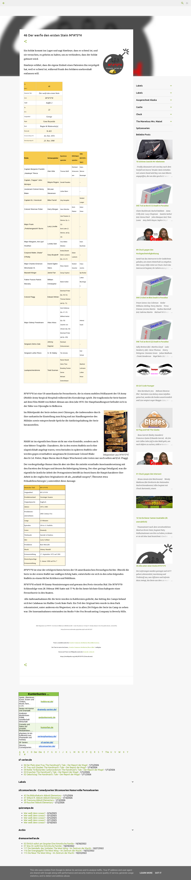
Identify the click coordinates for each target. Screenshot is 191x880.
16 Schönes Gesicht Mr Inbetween (150, 162)
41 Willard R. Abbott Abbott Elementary (42, 798)
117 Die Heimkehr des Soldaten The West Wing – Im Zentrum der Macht (57, 848)
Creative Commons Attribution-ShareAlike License (84, 642)
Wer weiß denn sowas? (34, 813)
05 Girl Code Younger (145, 386)
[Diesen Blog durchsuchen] (175, 3)
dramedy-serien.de (88, 652)
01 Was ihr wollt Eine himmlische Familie (43, 846)
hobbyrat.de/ (47, 701)
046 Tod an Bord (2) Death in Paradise (152, 342)
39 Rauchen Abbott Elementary (38, 802)
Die (40, 752)
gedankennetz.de (47, 717)
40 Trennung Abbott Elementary (39, 800)
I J (61, 752)
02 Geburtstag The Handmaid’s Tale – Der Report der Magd (52, 774)
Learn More (146, 873)
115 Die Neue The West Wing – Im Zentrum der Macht (49, 853)
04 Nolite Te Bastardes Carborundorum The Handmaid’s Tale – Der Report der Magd (63, 770)
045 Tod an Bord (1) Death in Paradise (152, 206)
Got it (158, 873)
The (107, 752)
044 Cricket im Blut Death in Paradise (152, 298)
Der (35, 752)
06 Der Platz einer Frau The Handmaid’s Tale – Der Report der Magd (55, 765)
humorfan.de (47, 727)
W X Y (123, 752)
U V (113, 752)
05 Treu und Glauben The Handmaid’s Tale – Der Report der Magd (55, 767)
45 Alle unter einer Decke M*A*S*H (151, 566)
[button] (25, 41)
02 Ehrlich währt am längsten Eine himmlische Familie (49, 843)
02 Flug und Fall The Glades (147, 430)
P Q (89, 752)
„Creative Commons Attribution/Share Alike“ (81, 647)
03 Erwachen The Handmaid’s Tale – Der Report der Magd (51, 772)
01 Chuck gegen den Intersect (148, 474)
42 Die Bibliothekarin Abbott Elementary (42, 795)
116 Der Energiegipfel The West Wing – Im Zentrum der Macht (53, 850)
